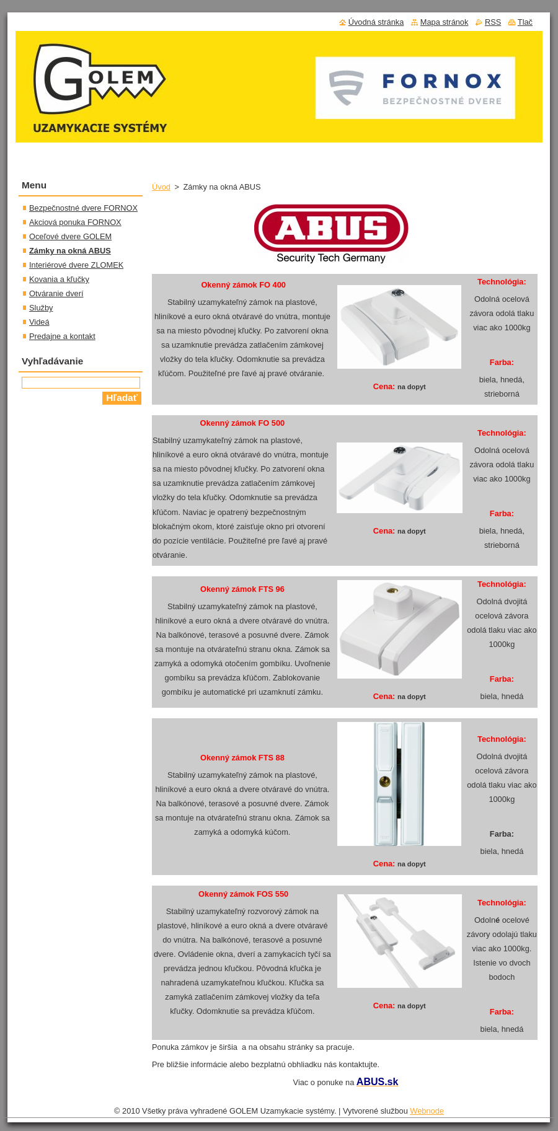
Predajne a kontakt (62, 336)
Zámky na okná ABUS (70, 250)
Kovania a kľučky (59, 279)
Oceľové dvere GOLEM (70, 236)
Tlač (525, 22)
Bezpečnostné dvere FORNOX (83, 208)
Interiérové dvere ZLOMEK (76, 265)
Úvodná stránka (376, 22)
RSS (493, 22)
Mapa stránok (444, 22)
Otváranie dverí (56, 293)
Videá (39, 322)
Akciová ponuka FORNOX (75, 222)
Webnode (427, 1111)
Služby (41, 307)
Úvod (161, 186)
